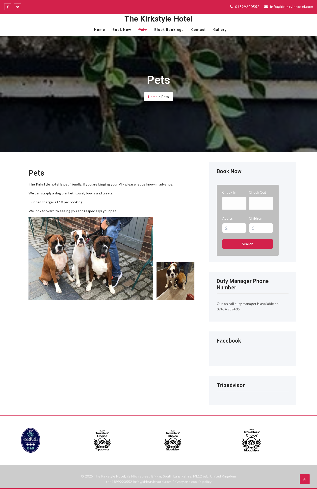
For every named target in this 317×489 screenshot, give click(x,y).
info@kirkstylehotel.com (288, 6)
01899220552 (245, 6)
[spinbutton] (234, 228)
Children (255, 218)
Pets (142, 30)
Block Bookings (169, 30)
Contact (198, 30)
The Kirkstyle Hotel (158, 18)
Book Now (121, 30)
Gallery (220, 30)
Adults (227, 218)
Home (99, 30)
